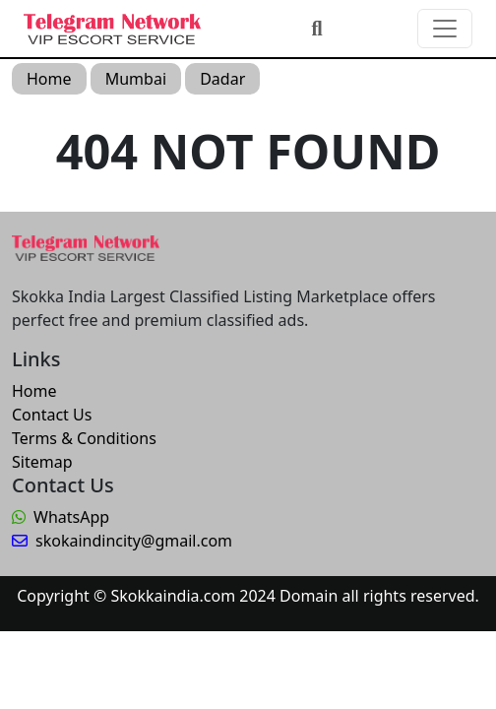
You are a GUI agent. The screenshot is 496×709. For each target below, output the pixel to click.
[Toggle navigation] (444, 28)
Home (49, 79)
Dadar (222, 79)
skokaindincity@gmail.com (122, 540)
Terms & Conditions (84, 438)
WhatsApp (60, 517)
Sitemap (42, 462)
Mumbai (135, 79)
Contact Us (52, 414)
